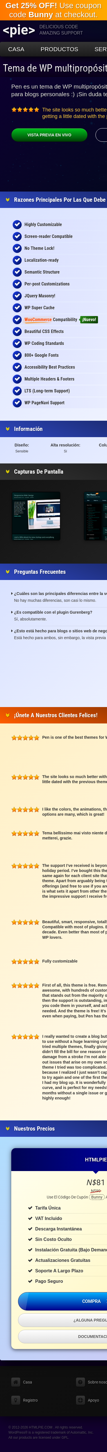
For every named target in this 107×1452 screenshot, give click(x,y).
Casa (16, 49)
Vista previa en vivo (41, 135)
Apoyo (93, 1400)
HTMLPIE (96, 1160)
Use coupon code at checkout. (54, 10)
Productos (59, 49)
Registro (30, 1400)
